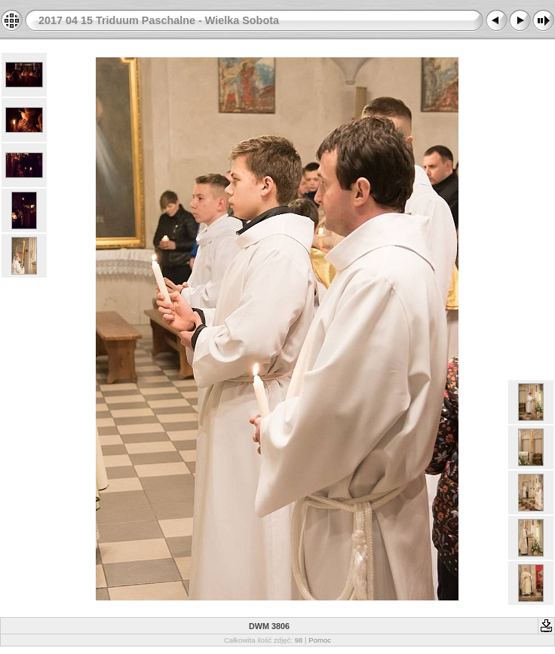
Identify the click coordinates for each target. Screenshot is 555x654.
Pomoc (319, 640)
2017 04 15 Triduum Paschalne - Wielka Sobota (158, 20)
